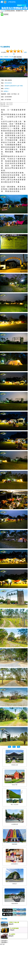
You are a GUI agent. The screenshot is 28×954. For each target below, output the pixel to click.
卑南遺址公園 (14, 764)
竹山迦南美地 (5, 47)
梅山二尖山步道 (14, 804)
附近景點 (4, 919)
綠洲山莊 (14, 883)
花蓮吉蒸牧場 (14, 903)
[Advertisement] (14, 31)
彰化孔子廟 (14, 784)
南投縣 (6, 56)
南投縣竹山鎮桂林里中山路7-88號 (14, 85)
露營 (15, 57)
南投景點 (19, 57)
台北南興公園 (14, 824)
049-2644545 (8, 83)
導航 (18, 746)
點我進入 (7, 88)
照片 (14, 746)
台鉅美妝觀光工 (14, 863)
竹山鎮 (2, 10)
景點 (1, 56)
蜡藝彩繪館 (14, 844)
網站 (9, 746)
